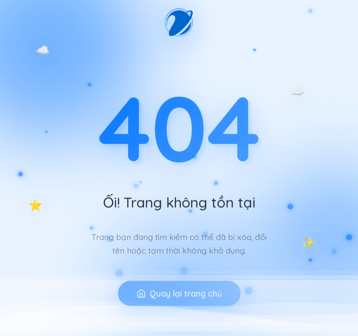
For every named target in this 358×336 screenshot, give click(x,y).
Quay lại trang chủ (179, 302)
